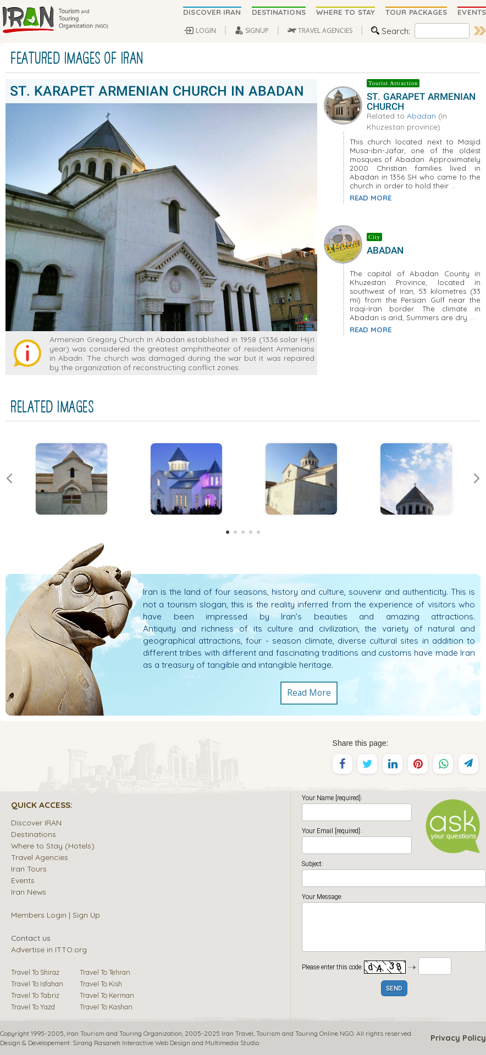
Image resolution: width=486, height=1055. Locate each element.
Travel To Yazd (33, 1006)
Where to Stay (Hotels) (53, 845)
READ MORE (370, 197)
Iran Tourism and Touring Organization (124, 1033)
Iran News (28, 891)
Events (23, 880)
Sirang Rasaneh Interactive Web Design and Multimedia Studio (166, 1043)
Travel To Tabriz (35, 995)
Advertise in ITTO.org (49, 949)
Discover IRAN (36, 822)
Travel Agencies (39, 857)
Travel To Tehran (105, 972)
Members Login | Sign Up (55, 914)
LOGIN (206, 30)
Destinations (33, 834)
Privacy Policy (458, 1038)
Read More (309, 693)
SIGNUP (257, 30)
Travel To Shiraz (35, 972)
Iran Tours (29, 868)
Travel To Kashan (106, 1006)
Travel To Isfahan (37, 983)
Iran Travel (237, 1033)
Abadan (421, 115)
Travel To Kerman (107, 995)
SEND (394, 988)
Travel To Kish (101, 983)
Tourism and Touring (287, 1033)
